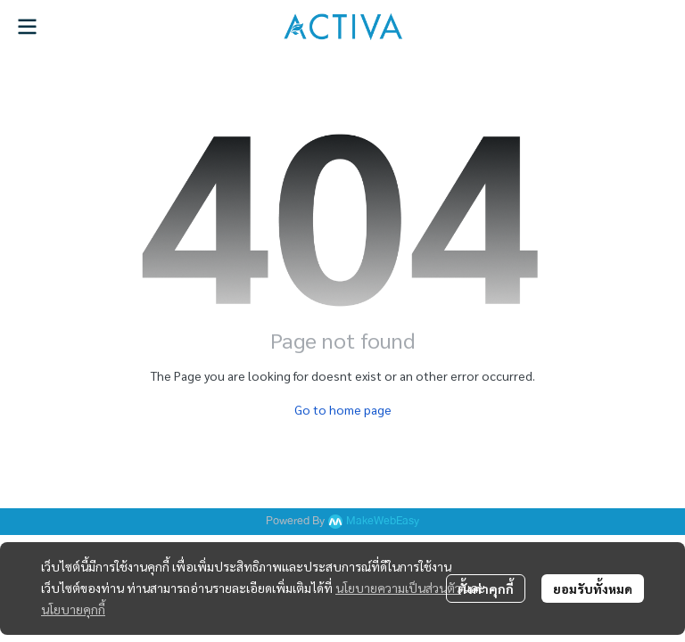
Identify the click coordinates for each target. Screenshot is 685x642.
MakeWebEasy (382, 521)
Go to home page (343, 409)
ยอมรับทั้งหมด (592, 588)
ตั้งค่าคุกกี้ (486, 588)
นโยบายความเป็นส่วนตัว (398, 588)
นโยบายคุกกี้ (73, 609)
